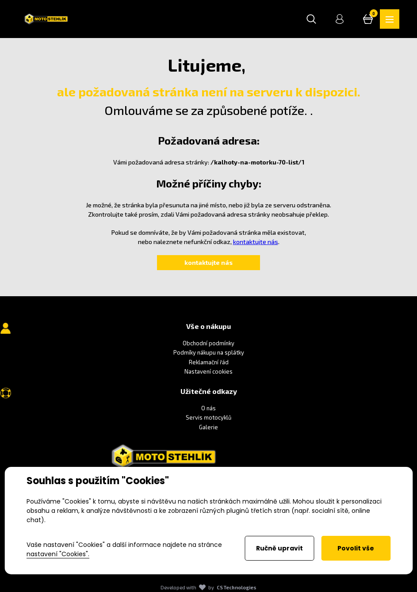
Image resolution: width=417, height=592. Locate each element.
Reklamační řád (209, 362)
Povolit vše (355, 548)
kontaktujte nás (255, 241)
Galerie (208, 427)
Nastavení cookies (208, 371)
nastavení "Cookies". (58, 554)
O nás (208, 408)
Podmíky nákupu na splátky (208, 352)
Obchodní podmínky (208, 343)
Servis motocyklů (208, 417)
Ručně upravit (279, 548)
